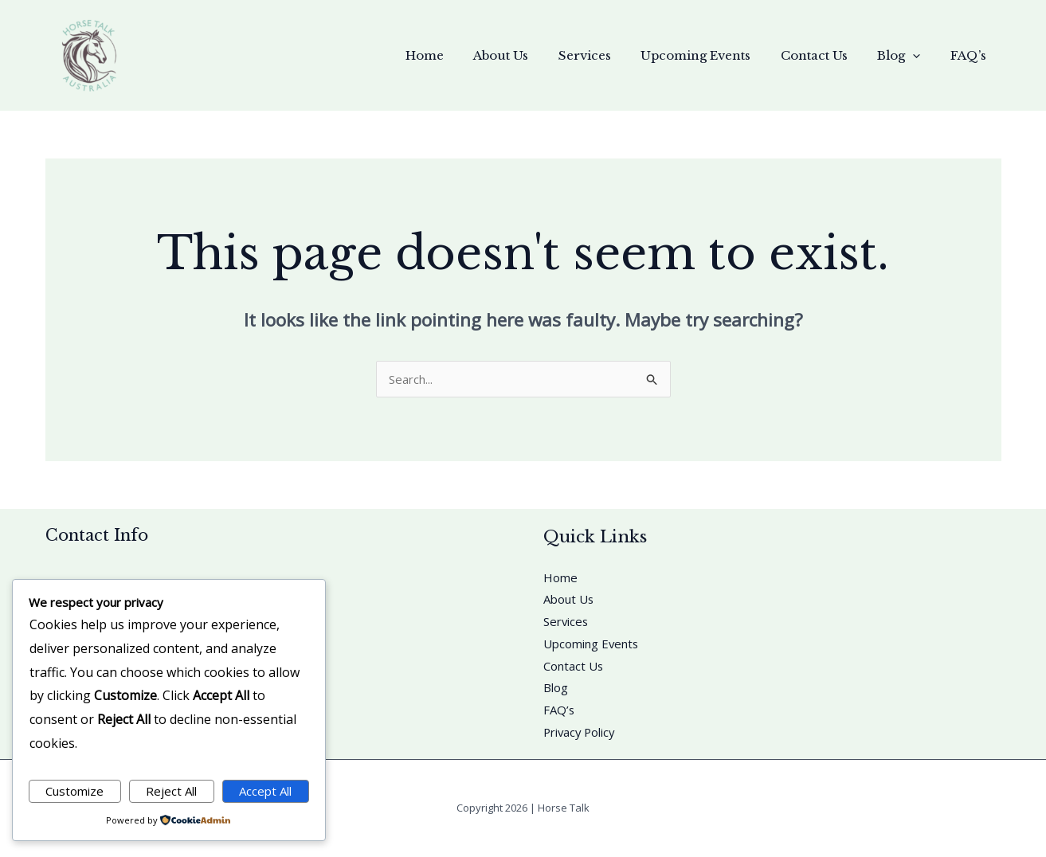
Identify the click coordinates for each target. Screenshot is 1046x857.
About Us (534, 55)
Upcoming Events (717, 55)
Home (464, 55)
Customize (74, 791)
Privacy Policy (580, 733)
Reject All (171, 791)
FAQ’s (971, 55)
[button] (922, 56)
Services (612, 55)
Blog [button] (908, 56)
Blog (555, 688)
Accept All (265, 791)
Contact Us (829, 55)
